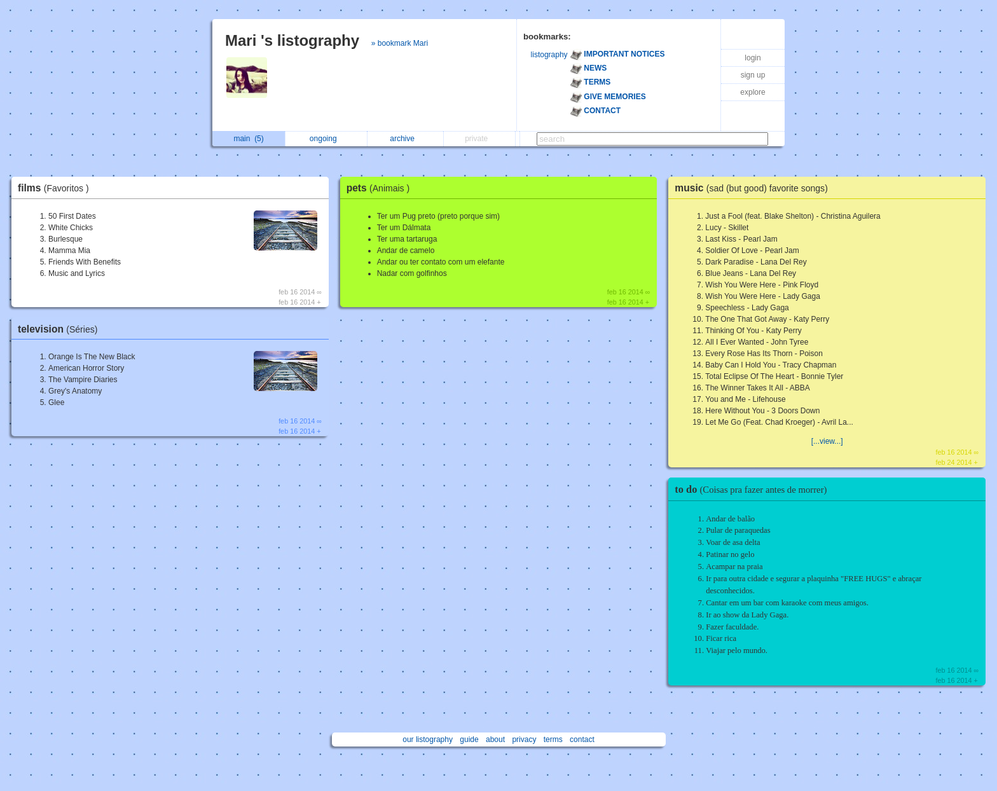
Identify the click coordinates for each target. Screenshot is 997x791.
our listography (427, 739)
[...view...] (827, 441)
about (495, 739)
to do (754, 489)
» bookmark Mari (399, 43)
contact (582, 739)
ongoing (326, 138)
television (61, 329)
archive (405, 138)
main (248, 138)
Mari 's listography (292, 40)
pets (381, 187)
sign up (753, 75)
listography (549, 54)
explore (752, 92)
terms (553, 739)
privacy (524, 739)
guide (469, 739)
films (56, 187)
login (752, 57)
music (754, 187)
